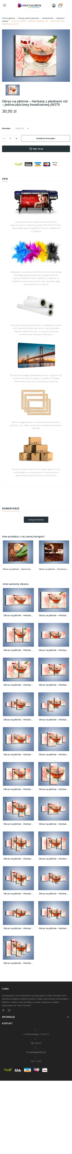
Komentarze (10, 508)
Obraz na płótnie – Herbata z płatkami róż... (18, 615)
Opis (5, 178)
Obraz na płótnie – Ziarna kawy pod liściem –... (18, 569)
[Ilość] (10, 138)
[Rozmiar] (22, 128)
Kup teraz (36, 148)
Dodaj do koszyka (45, 138)
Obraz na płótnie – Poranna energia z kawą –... (54, 569)
